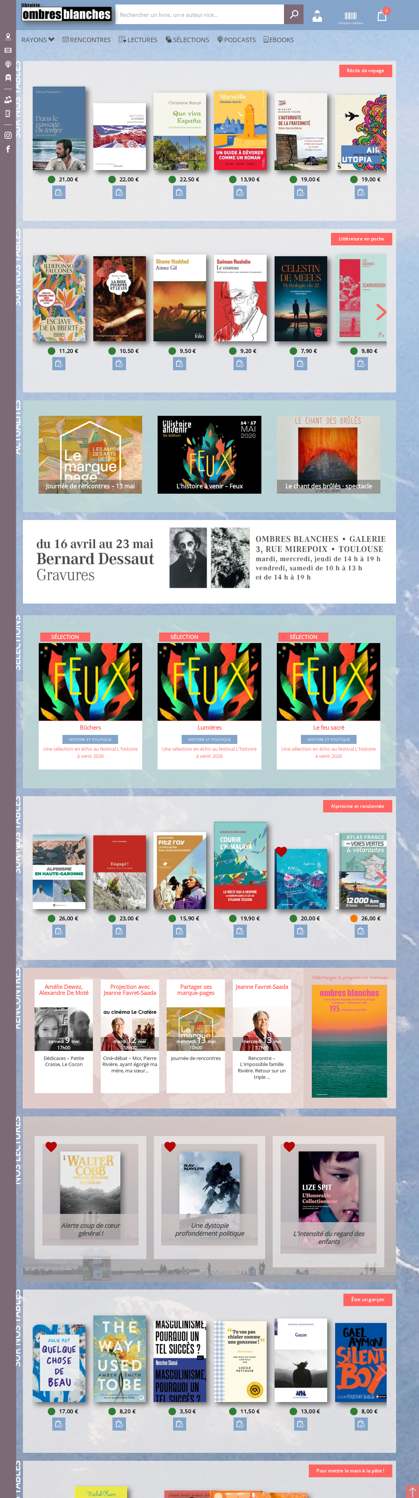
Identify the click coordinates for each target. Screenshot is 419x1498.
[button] (381, 142)
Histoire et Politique (90, 739)
